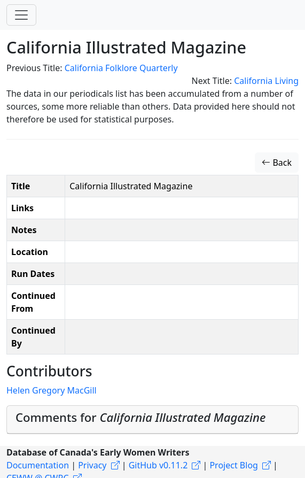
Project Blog (233, 465)
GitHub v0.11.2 (158, 465)
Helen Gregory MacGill (51, 390)
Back (277, 162)
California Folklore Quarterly (121, 68)
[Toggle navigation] (21, 15)
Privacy (92, 465)
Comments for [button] (140, 417)
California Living (266, 81)
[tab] (152, 420)
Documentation (37, 465)
